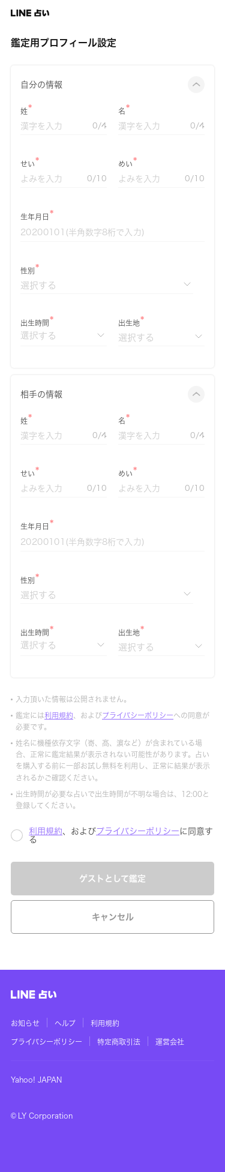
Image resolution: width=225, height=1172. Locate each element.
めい (125, 163)
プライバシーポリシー (137, 715)
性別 (27, 270)
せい (27, 163)
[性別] (106, 285)
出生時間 (34, 322)
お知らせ (25, 1023)
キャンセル (113, 917)
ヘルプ (65, 1023)
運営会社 (169, 1041)
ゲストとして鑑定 (112, 878)
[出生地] (161, 337)
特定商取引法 (118, 1041)
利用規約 (58, 715)
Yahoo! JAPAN (36, 1079)
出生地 (129, 322)
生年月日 (34, 216)
